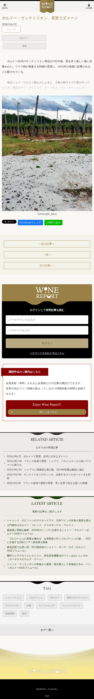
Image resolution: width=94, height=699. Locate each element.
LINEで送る (53, 222)
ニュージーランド (71, 605)
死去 (24, 613)
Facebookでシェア (30, 222)
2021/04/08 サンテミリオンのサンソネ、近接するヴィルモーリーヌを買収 (48, 476)
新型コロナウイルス (77, 597)
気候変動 (9, 613)
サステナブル (12, 605)
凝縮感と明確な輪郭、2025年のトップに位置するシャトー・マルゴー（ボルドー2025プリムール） (48, 531)
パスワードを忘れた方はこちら (47, 353)
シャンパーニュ (13, 597)
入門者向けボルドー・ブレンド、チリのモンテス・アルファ (40, 525)
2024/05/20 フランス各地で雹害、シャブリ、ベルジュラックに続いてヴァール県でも (49, 463)
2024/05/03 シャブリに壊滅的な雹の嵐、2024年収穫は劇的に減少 (45, 469)
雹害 (24, 46)
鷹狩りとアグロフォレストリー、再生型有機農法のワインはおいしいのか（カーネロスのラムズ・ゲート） (47, 557)
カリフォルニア (47, 605)
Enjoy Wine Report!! (47, 409)
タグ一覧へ (47, 630)
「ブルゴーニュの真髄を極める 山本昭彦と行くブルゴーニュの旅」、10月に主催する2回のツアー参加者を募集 (49, 540)
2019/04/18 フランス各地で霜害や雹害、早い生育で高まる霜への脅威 (47, 483)
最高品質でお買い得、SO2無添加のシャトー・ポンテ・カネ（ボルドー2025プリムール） (46, 549)
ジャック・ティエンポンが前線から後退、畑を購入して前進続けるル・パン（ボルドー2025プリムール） (49, 566)
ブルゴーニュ (36, 597)
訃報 (29, 605)
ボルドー (23, 38)
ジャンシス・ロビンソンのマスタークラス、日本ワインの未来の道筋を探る (49, 520)
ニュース (11, 29)
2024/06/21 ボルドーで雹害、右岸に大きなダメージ (37, 456)
